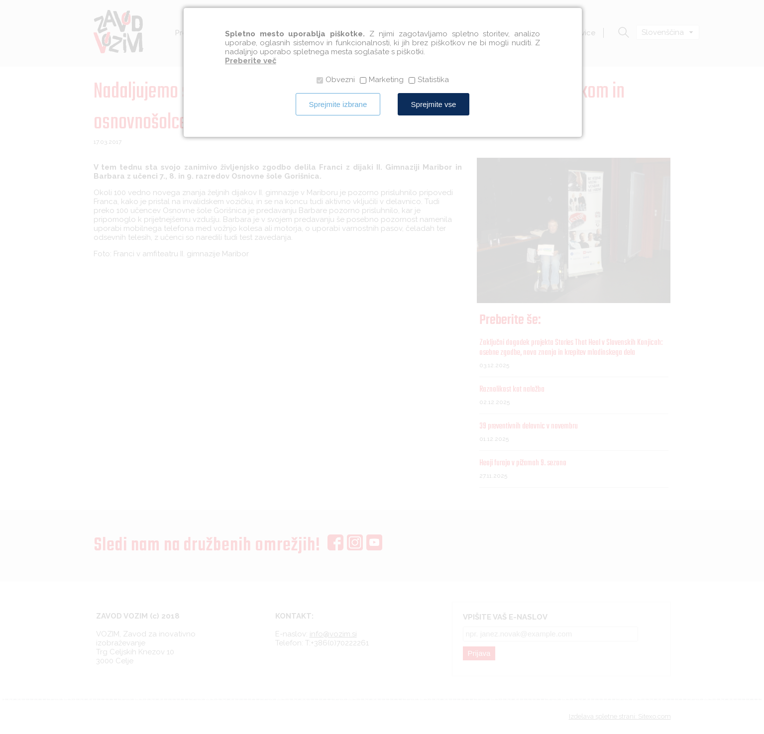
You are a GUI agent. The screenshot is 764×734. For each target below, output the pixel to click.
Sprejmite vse (433, 104)
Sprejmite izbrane (338, 104)
